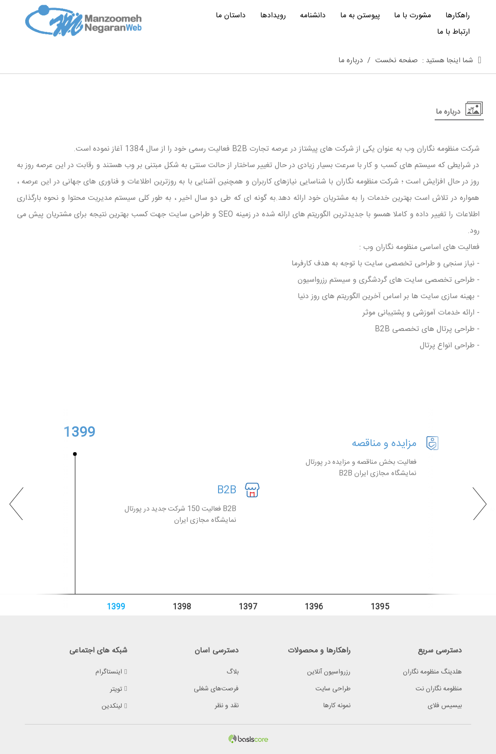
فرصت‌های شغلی (216, 689)
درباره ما (350, 60)
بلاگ (232, 672)
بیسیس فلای (445, 705)
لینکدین (114, 706)
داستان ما (231, 15)
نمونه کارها (336, 705)
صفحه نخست (396, 60)
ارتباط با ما (453, 32)
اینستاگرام (111, 672)
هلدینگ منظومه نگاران (432, 672)
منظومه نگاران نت (439, 689)
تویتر (118, 689)
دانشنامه (313, 15)
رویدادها (273, 15)
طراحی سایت (332, 689)
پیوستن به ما (360, 15)
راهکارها (457, 15)
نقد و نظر (227, 705)
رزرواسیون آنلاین (328, 672)
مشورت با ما (412, 15)
